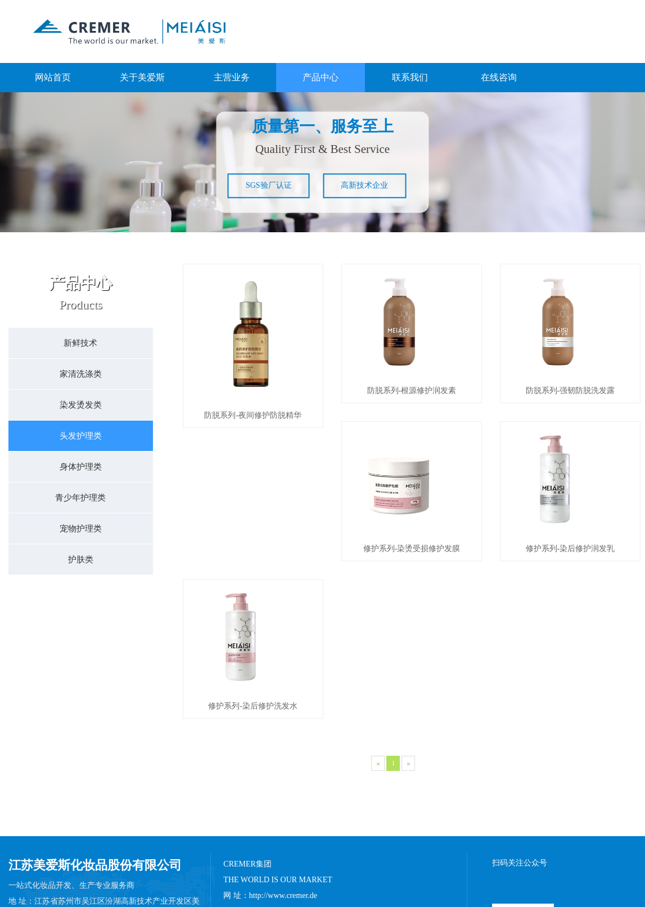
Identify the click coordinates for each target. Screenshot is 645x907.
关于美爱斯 (142, 77)
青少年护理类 (80, 497)
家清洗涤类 (81, 373)
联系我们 (410, 77)
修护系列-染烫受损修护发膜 (252, 597)
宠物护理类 (81, 528)
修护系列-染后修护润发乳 (412, 597)
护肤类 (80, 559)
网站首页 (53, 77)
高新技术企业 (364, 185)
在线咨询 (499, 77)
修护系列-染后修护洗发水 (570, 597)
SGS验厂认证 (269, 185)
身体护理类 (81, 466)
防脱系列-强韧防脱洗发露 (570, 415)
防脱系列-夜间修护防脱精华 (252, 415)
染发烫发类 (81, 404)
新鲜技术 (80, 343)
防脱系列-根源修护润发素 (412, 415)
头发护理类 (81, 435)
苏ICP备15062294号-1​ (457, 892)
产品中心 (321, 77)
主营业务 (232, 77)
